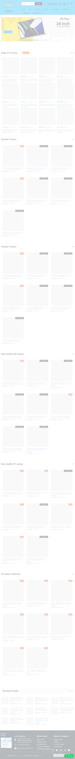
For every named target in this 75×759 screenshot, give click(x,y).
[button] (69, 755)
